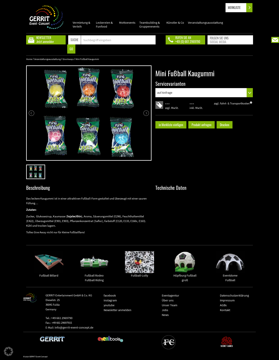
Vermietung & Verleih (81, 24)
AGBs (223, 305)
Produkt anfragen (201, 124)
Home (29, 59)
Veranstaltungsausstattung (205, 22)
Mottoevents (127, 22)
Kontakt (225, 310)
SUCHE (74, 39)
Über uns (168, 300)
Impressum (227, 300)
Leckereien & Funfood (104, 24)
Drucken (224, 124)
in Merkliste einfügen (171, 124)
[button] (8, 351)
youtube (109, 305)
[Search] (118, 39)
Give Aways (68, 59)
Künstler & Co (175, 22)
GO (71, 49)
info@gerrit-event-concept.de (74, 327)
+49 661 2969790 (61, 318)
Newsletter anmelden (117, 310)
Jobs (165, 310)
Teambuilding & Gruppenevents (149, 24)
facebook (110, 295)
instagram (110, 300)
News (165, 315)
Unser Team (169, 305)
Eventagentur (170, 295)
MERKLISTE (237, 7)
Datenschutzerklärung (234, 295)
